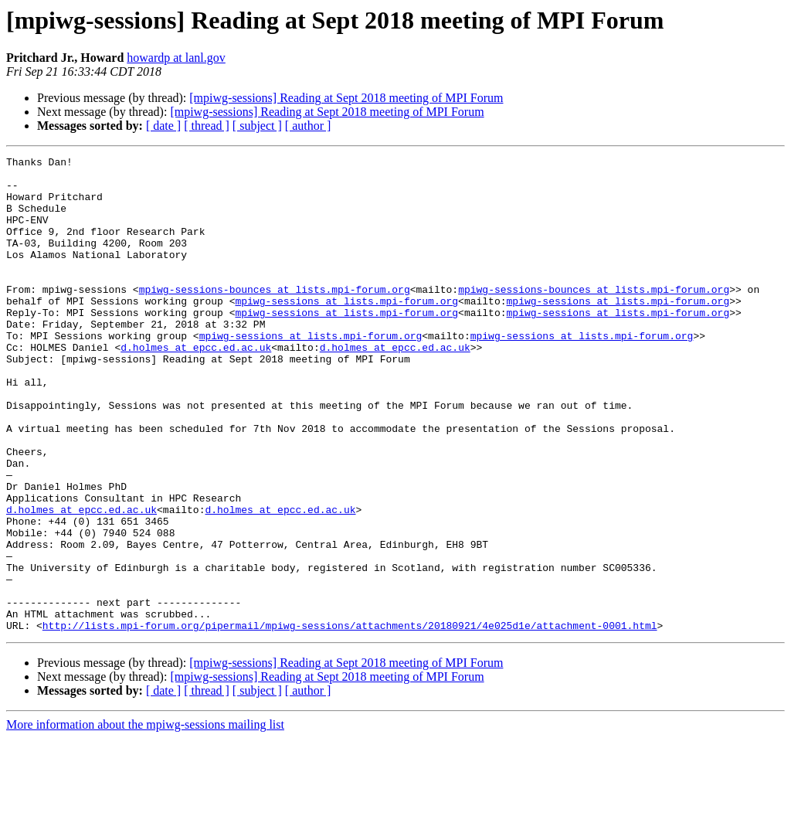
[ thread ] (206, 125)
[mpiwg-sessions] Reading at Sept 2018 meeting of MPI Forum (346, 97)
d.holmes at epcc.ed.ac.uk (196, 386)
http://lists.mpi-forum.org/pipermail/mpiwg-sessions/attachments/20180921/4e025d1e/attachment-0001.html (349, 720)
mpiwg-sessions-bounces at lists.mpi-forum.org (274, 317)
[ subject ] (257, 125)
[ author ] (308, 125)
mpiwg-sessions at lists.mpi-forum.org (346, 331)
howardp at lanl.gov (176, 57)
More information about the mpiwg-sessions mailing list (145, 819)
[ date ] (163, 125)
